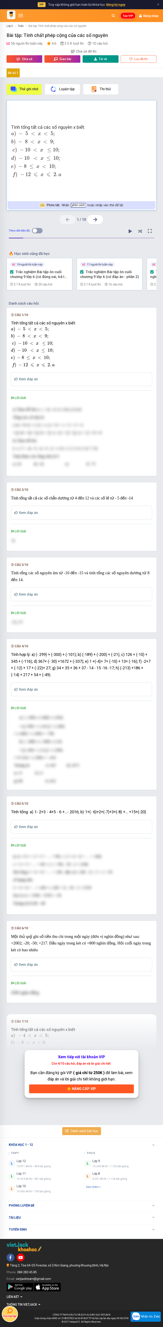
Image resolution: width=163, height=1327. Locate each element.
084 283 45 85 (27, 1272)
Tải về (100, 59)
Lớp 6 (10, 26)
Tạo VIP (128, 15)
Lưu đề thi (138, 59)
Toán (21, 26)
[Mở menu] (20, 15)
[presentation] (81, 154)
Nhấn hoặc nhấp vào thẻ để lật (81, 205)
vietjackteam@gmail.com (33, 1279)
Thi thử (100, 89)
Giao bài (62, 59)
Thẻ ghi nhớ (24, 89)
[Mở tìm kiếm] (113, 15)
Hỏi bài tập (9, 1312)
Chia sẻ (24, 59)
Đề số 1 (13, 73)
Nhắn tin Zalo (145, 1316)
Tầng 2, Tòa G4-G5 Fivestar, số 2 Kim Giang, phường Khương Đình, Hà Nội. (59, 1265)
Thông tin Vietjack (23, 1304)
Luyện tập (62, 89)
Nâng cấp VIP (81, 1089)
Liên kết (14, 1297)
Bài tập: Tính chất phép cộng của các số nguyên (57, 26)
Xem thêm (93, 1187)
